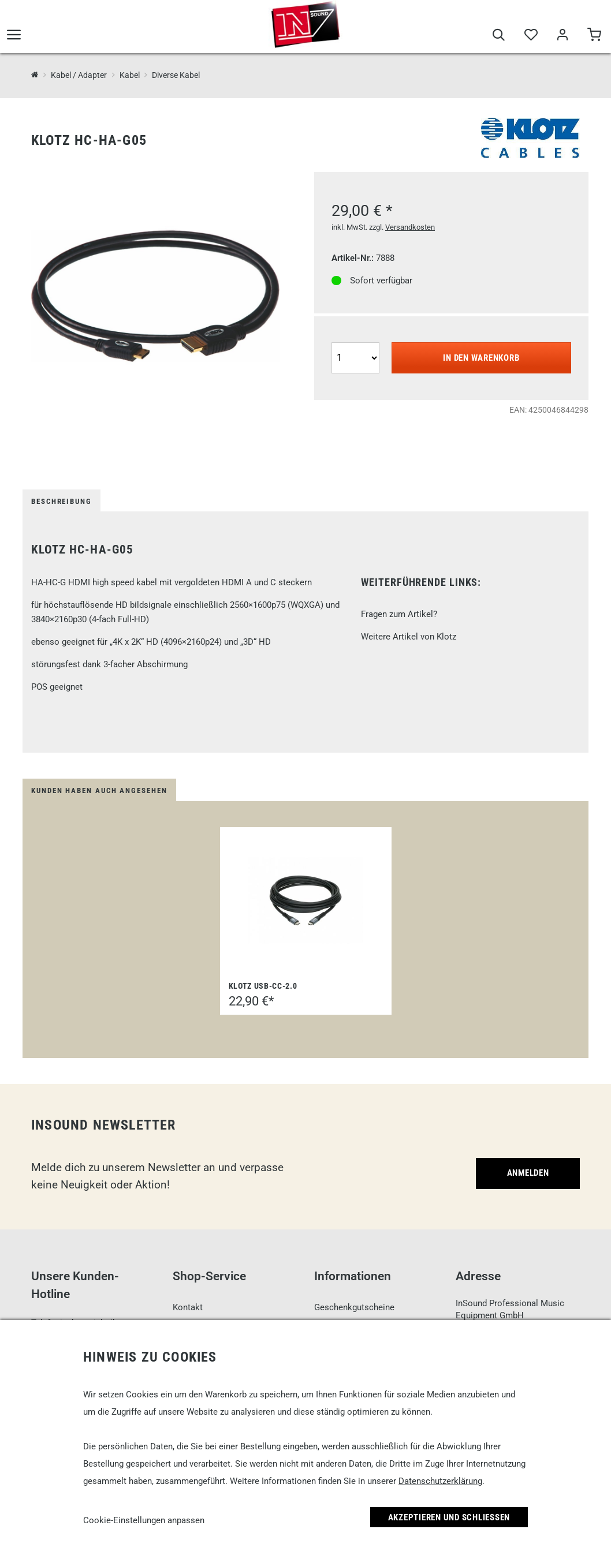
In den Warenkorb (481, 358)
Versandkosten (410, 227)
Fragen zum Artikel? (399, 614)
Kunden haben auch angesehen (99, 790)
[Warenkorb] (594, 36)
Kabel (130, 75)
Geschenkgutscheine (354, 1307)
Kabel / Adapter (79, 75)
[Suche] (499, 36)
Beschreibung (61, 501)
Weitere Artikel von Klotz (408, 636)
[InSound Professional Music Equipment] (35, 75)
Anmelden (528, 1173)
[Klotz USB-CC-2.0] (305, 900)
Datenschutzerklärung (440, 1481)
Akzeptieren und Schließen (449, 1517)
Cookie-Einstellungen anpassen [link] (143, 1520)
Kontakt (188, 1307)
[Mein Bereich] (562, 36)
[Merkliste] (530, 36)
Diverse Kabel (176, 75)
